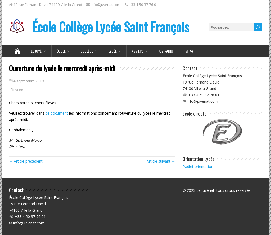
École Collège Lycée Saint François (99, 26)
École (61, 51)
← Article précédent (26, 161)
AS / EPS (137, 51)
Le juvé (36, 51)
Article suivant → (161, 161)
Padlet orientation (198, 166)
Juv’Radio (166, 51)
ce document (57, 113)
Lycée (112, 51)
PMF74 (188, 51)
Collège (86, 51)
